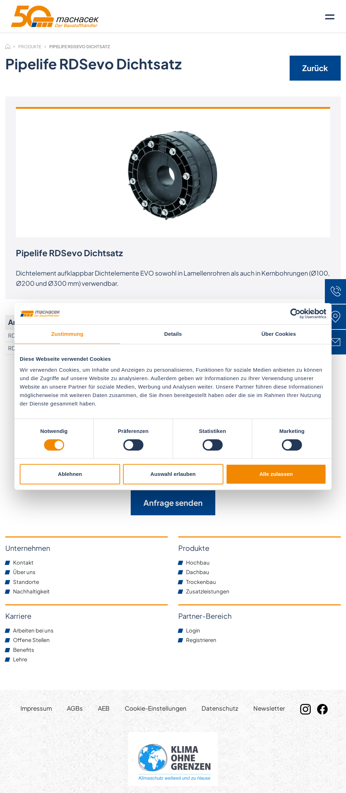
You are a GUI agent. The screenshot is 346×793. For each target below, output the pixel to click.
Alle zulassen (276, 474)
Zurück (315, 68)
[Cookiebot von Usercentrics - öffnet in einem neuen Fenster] (295, 313)
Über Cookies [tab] (278, 334)
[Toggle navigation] (330, 16)
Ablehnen (70, 474)
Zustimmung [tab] (67, 334)
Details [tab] (173, 334)
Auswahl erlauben (173, 474)
